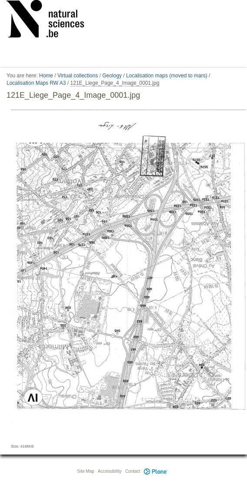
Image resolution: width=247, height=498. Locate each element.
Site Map (85, 471)
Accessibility (109, 471)
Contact (132, 471)
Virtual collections (77, 76)
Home (46, 76)
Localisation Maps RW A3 (36, 83)
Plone (155, 471)
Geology (112, 76)
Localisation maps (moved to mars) (166, 76)
